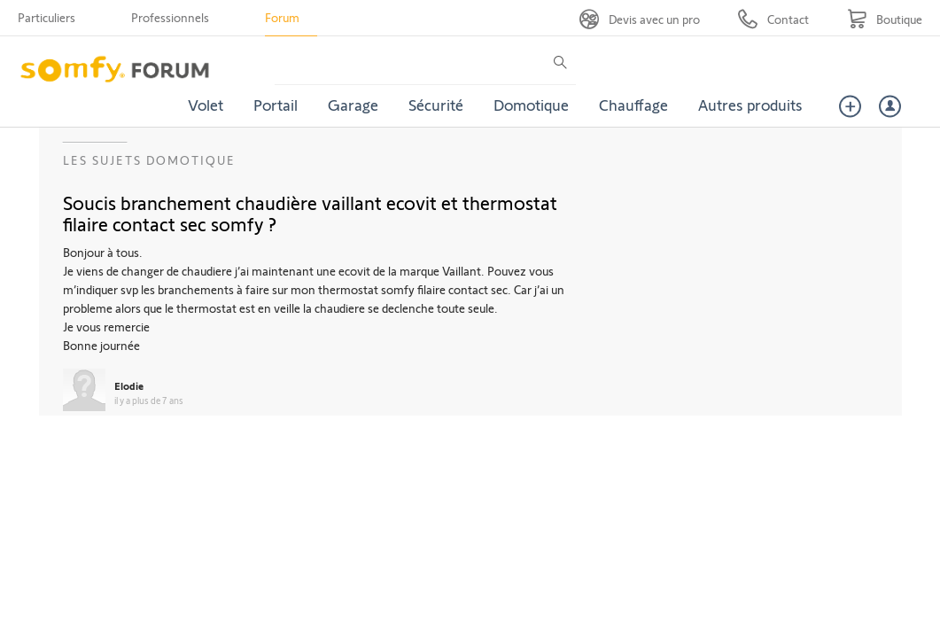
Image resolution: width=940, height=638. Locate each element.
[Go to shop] (884, 19)
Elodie (129, 385)
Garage (353, 104)
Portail (275, 104)
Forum (282, 17)
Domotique (531, 104)
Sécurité (435, 104)
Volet (205, 104)
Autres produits (750, 104)
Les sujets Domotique (149, 159)
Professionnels (170, 17)
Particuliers (46, 17)
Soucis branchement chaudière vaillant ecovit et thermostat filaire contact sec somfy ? (310, 213)
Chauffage (633, 104)
